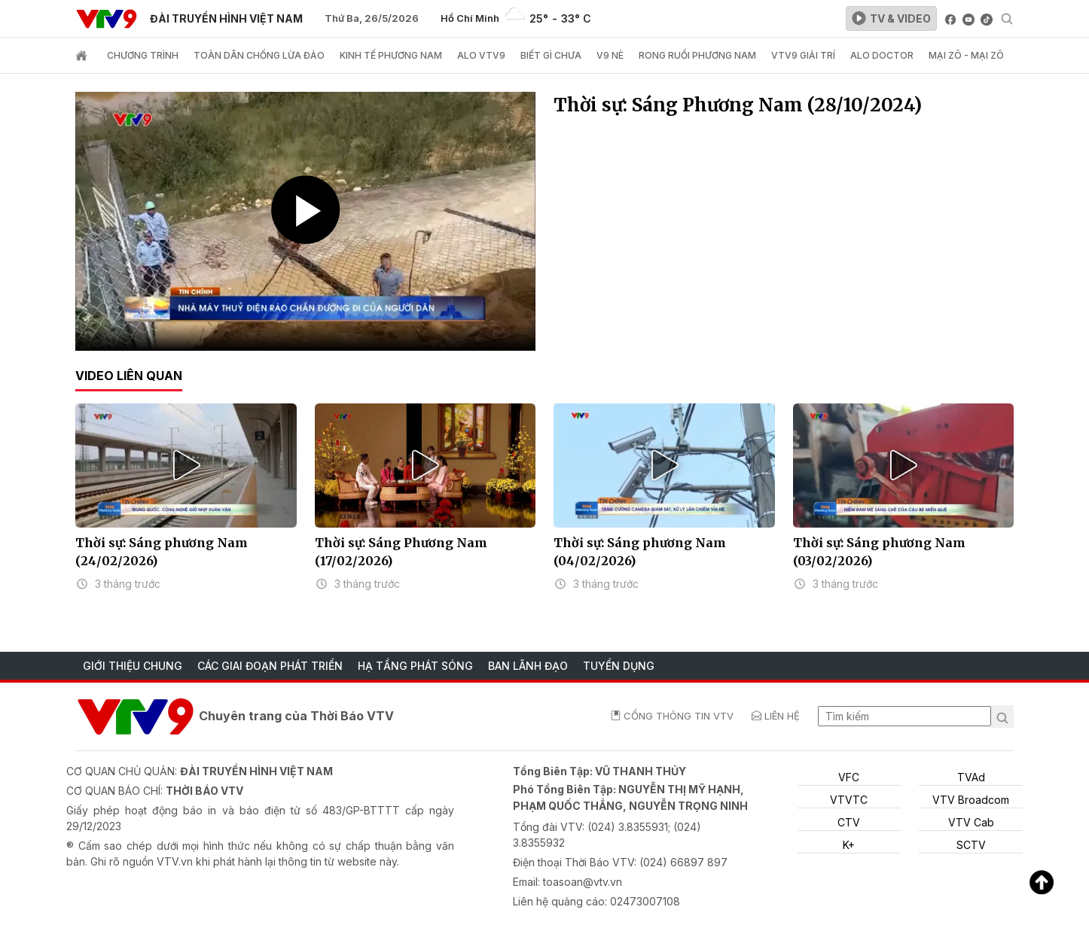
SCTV (971, 844)
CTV (848, 822)
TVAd (971, 777)
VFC (848, 777)
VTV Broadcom (970, 799)
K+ (849, 844)
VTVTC (849, 799)
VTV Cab (971, 822)
